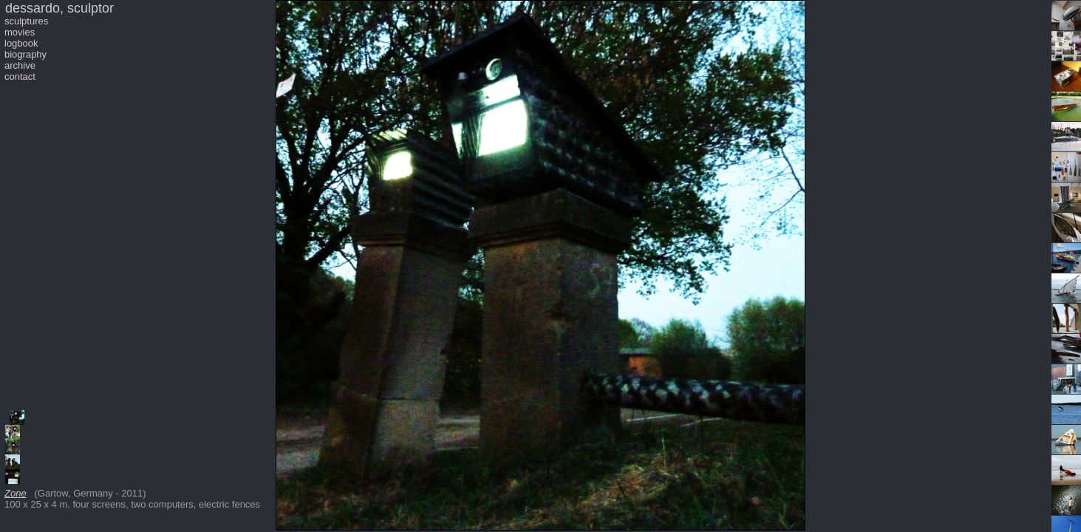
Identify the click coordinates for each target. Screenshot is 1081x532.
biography (25, 54)
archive (19, 65)
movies (19, 32)
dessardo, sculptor (59, 8)
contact (19, 76)
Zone (15, 493)
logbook (21, 43)
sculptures (26, 21)
